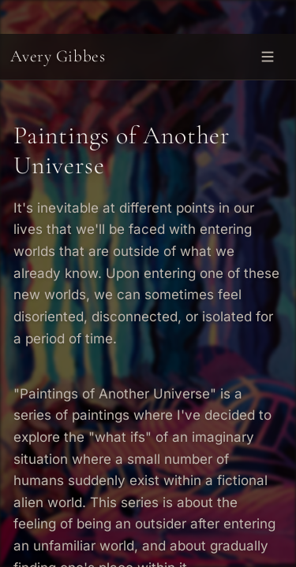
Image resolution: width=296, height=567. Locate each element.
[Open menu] (268, 56)
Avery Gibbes (57, 56)
